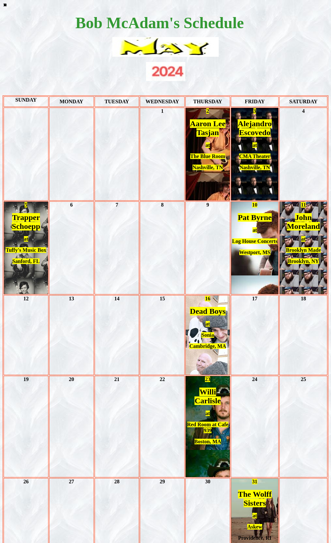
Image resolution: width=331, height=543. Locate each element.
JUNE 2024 (165, 502)
